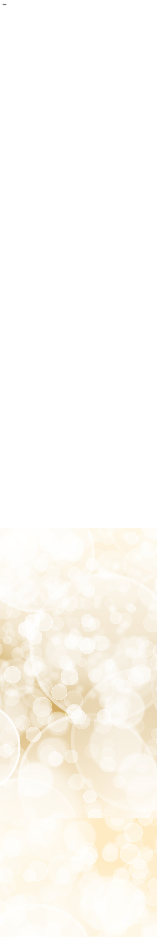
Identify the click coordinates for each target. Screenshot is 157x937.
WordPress (46, 893)
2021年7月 (17, 600)
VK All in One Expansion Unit (88, 893)
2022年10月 (17, 533)
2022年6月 (17, 563)
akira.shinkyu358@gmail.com (33, 836)
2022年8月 (17, 548)
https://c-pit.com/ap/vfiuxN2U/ (38, 845)
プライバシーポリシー (23, 875)
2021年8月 (17, 593)
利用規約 (42, 875)
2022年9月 (17, 541)
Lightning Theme (65, 893)
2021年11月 (17, 585)
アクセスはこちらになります (26, 775)
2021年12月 (17, 578)
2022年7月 (17, 556)
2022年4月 (17, 570)
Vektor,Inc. (111, 893)
